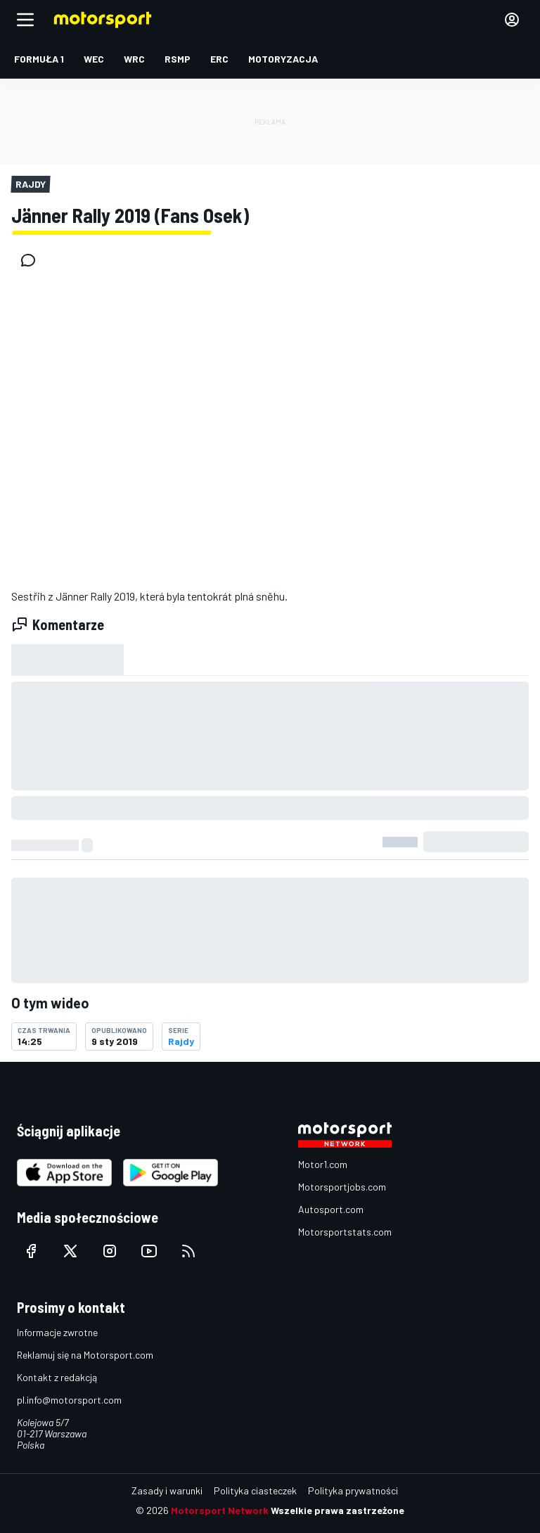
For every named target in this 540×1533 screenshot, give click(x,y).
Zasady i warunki (166, 1490)
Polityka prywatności (353, 1490)
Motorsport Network (220, 1510)
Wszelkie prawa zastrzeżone (337, 1510)
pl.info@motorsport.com (69, 1400)
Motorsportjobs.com (342, 1187)
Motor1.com (322, 1164)
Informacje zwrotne (57, 1332)
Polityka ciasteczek (255, 1490)
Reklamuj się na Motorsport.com (85, 1355)
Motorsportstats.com (345, 1232)
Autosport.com (331, 1209)
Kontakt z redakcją (57, 1377)
